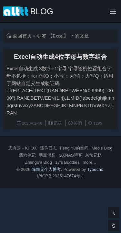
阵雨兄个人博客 (46, 169)
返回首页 (22, 35)
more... (89, 162)
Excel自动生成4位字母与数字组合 (60, 56)
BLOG (28, 11)
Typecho (95, 169)
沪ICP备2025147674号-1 (60, 175)
